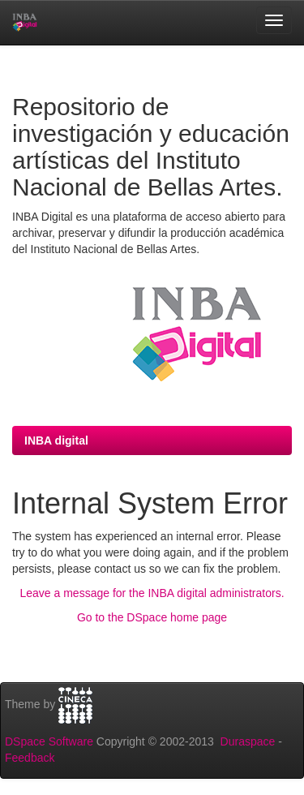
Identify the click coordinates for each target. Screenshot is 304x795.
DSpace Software (49, 741)
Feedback (29, 757)
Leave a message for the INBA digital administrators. (151, 593)
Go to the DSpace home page (152, 617)
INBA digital (56, 440)
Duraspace (248, 741)
